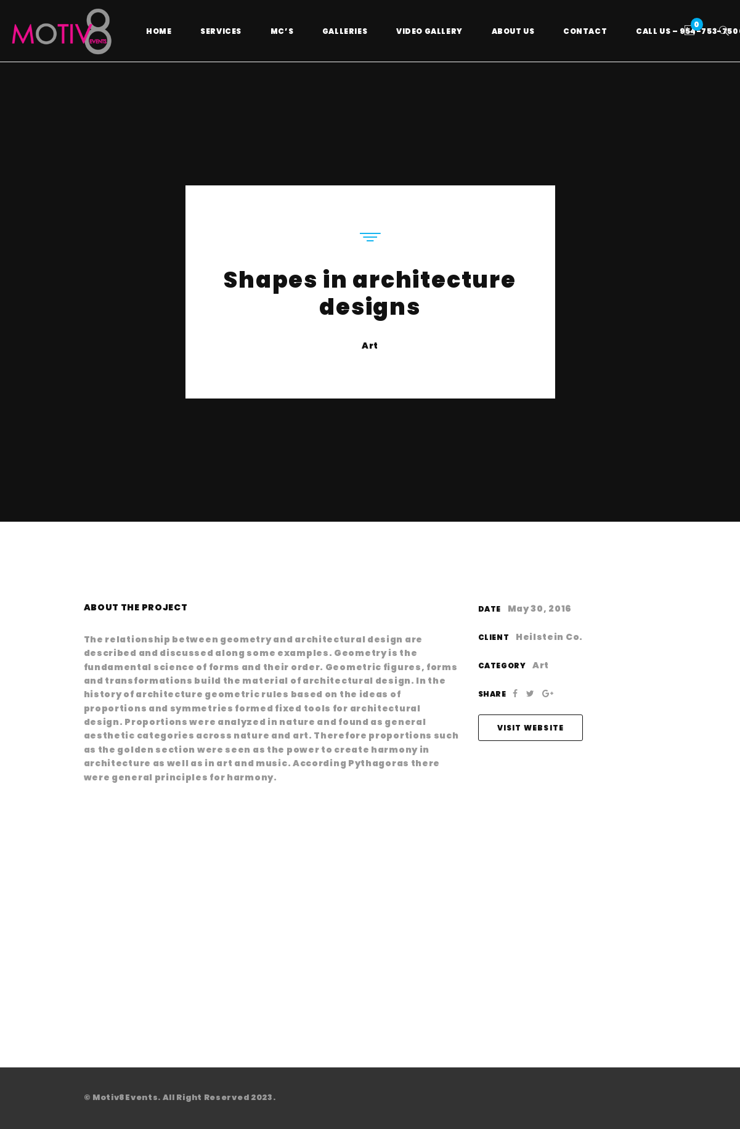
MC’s (281, 31)
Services (221, 31)
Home (158, 31)
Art (370, 345)
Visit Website (530, 727)
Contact (585, 31)
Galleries (344, 31)
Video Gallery (429, 31)
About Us (513, 31)
